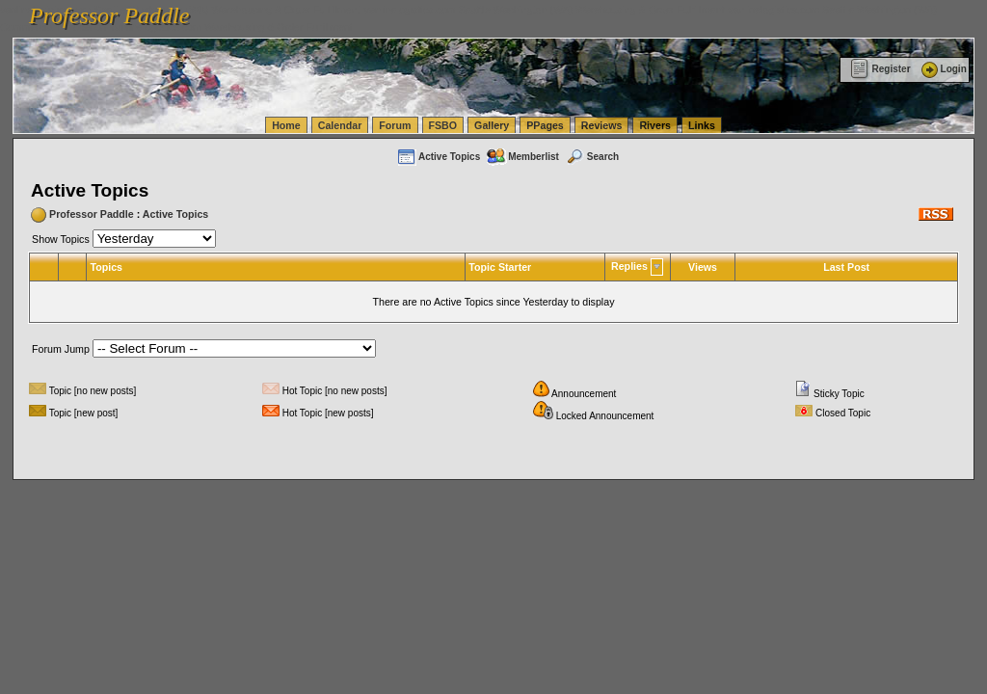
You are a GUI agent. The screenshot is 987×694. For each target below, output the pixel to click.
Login (943, 69)
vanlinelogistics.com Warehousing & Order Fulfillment (231, 27)
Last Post (846, 267)
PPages (545, 125)
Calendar (340, 125)
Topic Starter (499, 267)
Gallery (491, 125)
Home (286, 125)
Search (592, 156)
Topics (106, 267)
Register (880, 69)
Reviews (602, 125)
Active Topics (438, 156)
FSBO (443, 125)
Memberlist (522, 156)
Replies (629, 266)
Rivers (655, 125)
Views (702, 267)
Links (701, 125)
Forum (395, 125)
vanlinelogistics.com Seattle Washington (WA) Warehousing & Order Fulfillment (544, 9)
